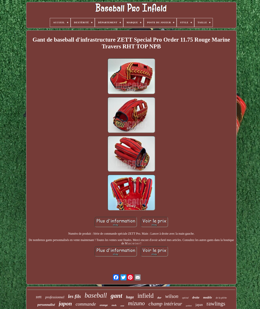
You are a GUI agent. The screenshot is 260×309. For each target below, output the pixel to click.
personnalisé (46, 305)
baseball (96, 295)
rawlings (215, 304)
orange (104, 305)
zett (38, 297)
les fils (74, 296)
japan (199, 305)
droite (195, 297)
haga (130, 297)
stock (114, 305)
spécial (185, 297)
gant (116, 295)
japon (65, 303)
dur (159, 297)
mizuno (136, 303)
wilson (172, 296)
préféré (189, 306)
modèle (207, 297)
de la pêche (221, 297)
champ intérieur (165, 304)
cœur (122, 306)
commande (86, 304)
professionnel (54, 297)
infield (145, 295)
